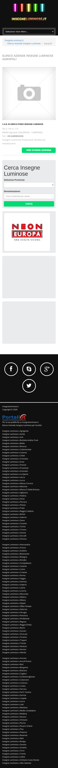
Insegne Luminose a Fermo (14, 575)
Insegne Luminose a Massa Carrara (17, 483)
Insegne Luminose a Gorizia (14, 695)
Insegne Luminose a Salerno (14, 517)
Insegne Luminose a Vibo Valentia (16, 763)
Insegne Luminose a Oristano (14, 720)
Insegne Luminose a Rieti (13, 738)
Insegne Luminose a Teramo (14, 637)
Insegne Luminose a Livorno (14, 590)
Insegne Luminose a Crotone (14, 572)
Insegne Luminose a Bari (13, 664)
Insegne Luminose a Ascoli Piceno (16, 661)
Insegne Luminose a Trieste (14, 643)
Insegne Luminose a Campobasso (16, 563)
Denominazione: (12, 191)
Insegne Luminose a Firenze (14, 465)
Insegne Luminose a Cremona (15, 458)
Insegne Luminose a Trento (14, 753)
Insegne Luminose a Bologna (14, 557)
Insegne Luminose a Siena (13, 520)
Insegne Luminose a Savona (14, 744)
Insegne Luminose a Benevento (15, 553)
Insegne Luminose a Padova (14, 495)
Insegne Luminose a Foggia (14, 578)
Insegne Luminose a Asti (12, 437)
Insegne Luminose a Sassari (14, 631)
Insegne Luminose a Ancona (14, 658)
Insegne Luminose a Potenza (14, 732)
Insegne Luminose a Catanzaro (15, 679)
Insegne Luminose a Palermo (14, 609)
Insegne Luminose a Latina (13, 587)
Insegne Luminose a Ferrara (14, 689)
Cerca (29, 203)
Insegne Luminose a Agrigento (15, 431)
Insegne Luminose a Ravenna (14, 735)
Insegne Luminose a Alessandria (16, 544)
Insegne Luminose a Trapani (14, 640)
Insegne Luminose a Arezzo (14, 547)
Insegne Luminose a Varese (14, 532)
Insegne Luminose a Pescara (14, 502)
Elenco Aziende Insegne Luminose (24, 43)
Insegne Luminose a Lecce (13, 701)
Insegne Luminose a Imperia (14, 584)
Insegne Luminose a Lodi (13, 704)
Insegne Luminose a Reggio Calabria (18, 511)
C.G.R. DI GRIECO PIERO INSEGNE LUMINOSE (22, 124)
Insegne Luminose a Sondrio (14, 747)
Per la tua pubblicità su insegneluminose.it (20, 422)
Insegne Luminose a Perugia (14, 612)
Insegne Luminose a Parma (14, 723)
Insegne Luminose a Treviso (14, 529)
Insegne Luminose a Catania (14, 566)
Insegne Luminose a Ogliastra (15, 492)
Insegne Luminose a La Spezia (15, 474)
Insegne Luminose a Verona (14, 649)
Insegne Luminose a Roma (13, 627)
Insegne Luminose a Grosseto (15, 471)
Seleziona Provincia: (14, 180)
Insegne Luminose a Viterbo (14, 652)
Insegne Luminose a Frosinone (15, 468)
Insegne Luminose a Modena (14, 713)
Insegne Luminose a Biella (13, 443)
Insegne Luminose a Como (13, 569)
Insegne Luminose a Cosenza (14, 683)
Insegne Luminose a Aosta (13, 434)
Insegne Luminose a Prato (13, 508)
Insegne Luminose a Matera (14, 597)
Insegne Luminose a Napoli (14, 603)
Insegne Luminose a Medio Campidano (19, 710)
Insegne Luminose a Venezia (14, 646)
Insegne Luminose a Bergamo (15, 667)
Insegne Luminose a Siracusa (14, 634)
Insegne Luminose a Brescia (14, 446)
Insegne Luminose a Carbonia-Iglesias (18, 676)
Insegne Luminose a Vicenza (14, 539)
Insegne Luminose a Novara (14, 716)
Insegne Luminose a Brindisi (14, 560)
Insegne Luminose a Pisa (13, 729)
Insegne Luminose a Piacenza (15, 615)
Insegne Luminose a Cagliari (14, 673)
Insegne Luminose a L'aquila (14, 698)
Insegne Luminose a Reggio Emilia (17, 624)
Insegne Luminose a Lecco (13, 477)
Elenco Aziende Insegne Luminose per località (22, 425)
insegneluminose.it (10, 406)
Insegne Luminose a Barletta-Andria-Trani (20, 440)
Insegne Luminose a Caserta (14, 452)
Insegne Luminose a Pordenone (15, 618)
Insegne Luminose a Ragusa (14, 621)
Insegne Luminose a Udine (13, 757)
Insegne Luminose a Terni (13, 750)
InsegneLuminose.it (14, 40)
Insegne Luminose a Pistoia (14, 505)
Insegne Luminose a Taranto (14, 523)
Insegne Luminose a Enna (13, 461)
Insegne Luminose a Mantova (15, 707)
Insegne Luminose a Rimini (13, 514)
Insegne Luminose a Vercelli (14, 535)
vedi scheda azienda (38, 150)
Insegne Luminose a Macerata (15, 594)
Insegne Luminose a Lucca (13, 480)
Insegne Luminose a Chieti (13, 455)
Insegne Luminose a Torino (14, 526)
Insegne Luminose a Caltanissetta (16, 449)
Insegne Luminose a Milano (14, 600)
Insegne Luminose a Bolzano (14, 670)
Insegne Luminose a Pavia (13, 498)
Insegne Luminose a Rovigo (14, 741)
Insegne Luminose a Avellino (14, 550)
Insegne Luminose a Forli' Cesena (16, 692)
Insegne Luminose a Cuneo (14, 686)
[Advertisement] (27, 276)
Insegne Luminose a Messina (14, 486)
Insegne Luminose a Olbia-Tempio (16, 606)
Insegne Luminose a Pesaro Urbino (17, 726)
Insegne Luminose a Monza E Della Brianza (20, 489)
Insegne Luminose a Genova (14, 581)
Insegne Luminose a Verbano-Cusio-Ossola (20, 760)
